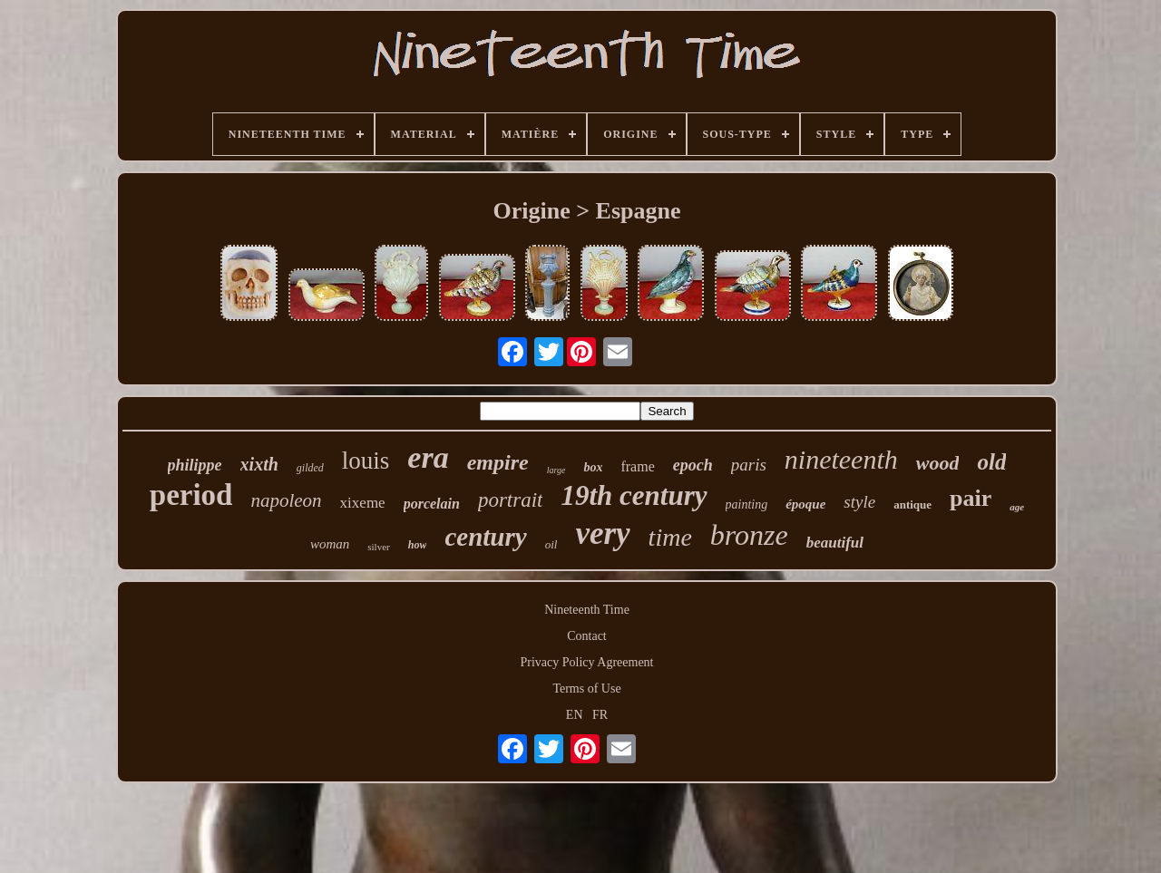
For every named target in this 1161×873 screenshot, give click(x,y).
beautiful (834, 542)
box (592, 467)
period (191, 495)
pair (970, 498)
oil (551, 544)
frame (637, 466)
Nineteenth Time (586, 609)
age (1017, 506)
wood (938, 462)
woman (329, 544)
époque (805, 504)
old (991, 462)
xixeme (362, 502)
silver (378, 546)
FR (600, 715)
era (427, 457)
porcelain (432, 503)
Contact (587, 636)
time (670, 537)
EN (574, 715)
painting (747, 504)
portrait (510, 500)
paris (748, 464)
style (859, 501)
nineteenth (841, 459)
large (556, 470)
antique (912, 504)
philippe (195, 465)
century (485, 536)
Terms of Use (586, 688)
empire (498, 462)
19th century (634, 495)
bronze (749, 535)
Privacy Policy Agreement (587, 662)
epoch (693, 465)
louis (366, 460)
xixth (259, 464)
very (602, 533)
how (417, 544)
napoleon (285, 500)
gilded (310, 467)
